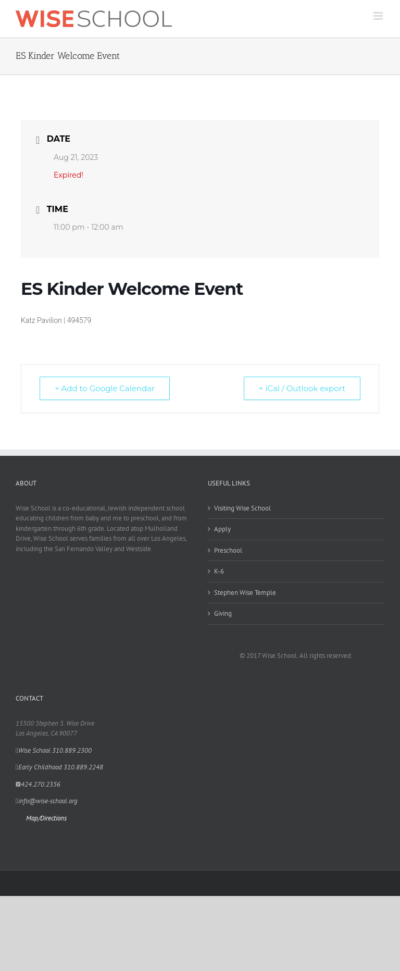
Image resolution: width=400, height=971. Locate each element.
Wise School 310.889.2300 (54, 750)
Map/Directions (46, 818)
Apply (222, 529)
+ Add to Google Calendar (105, 388)
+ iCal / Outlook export (302, 388)
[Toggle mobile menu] (378, 15)
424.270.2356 (38, 784)
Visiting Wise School (242, 508)
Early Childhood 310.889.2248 (59, 767)
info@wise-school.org (47, 800)
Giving (223, 613)
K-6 (219, 571)
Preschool (228, 550)
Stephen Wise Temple (245, 592)
